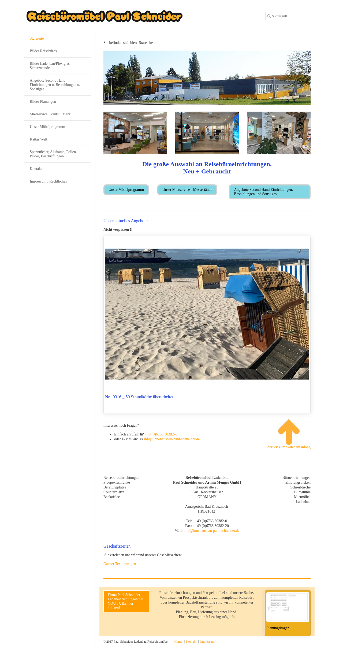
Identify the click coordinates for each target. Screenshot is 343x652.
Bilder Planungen (43, 102)
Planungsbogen (287, 613)
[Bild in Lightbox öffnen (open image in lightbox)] (135, 133)
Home (178, 641)
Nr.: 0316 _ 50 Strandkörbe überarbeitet (207, 325)
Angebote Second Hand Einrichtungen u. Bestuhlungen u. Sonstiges (55, 84)
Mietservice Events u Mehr (50, 114)
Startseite (37, 38)
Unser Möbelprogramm (47, 127)
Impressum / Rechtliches (48, 181)
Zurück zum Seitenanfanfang (289, 434)
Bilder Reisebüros (43, 51)
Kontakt (36, 169)
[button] (126, 189)
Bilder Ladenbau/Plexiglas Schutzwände (50, 66)
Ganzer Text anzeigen (119, 564)
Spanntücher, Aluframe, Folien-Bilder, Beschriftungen (53, 154)
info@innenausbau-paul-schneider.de (172, 439)
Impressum (207, 641)
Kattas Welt (38, 139)
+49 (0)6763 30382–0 (161, 434)
